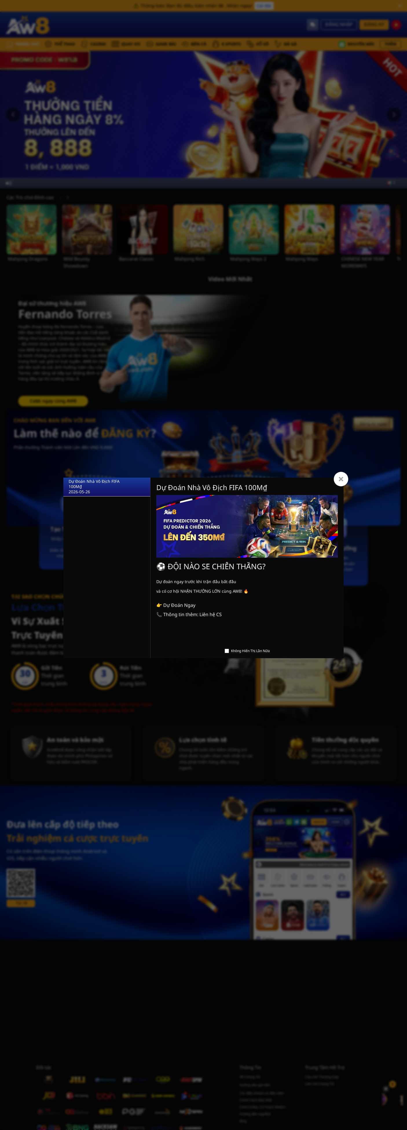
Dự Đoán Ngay (179, 605)
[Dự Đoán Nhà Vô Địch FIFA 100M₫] (106, 487)
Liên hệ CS (210, 614)
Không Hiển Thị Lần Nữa (250, 651)
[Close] (341, 479)
